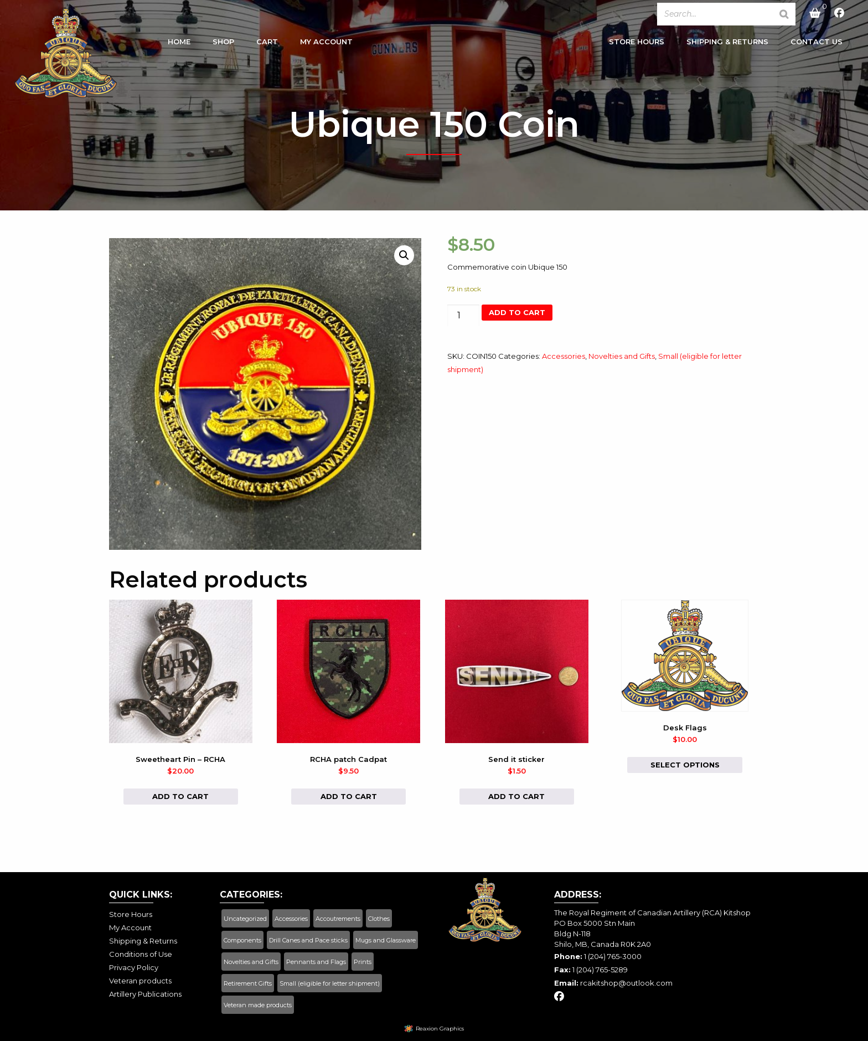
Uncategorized (245, 919)
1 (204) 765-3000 (613, 956)
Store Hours (636, 44)
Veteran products (140, 980)
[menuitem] (179, 47)
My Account (326, 44)
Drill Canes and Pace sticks (308, 940)
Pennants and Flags (316, 962)
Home (179, 44)
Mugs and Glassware (385, 940)
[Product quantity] (463, 315)
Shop (223, 44)
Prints (362, 962)
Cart (267, 44)
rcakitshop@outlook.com (626, 982)
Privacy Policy (133, 967)
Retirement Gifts (248, 983)
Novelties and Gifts (621, 356)
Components (242, 940)
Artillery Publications (145, 994)
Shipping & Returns (727, 44)
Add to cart (517, 312)
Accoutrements (338, 919)
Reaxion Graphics (440, 1028)
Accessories (563, 356)
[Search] (784, 14)
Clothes (379, 919)
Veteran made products (258, 1005)
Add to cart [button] (180, 796)
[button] (404, 255)
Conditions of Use (140, 954)
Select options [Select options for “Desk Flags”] (685, 764)
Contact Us (816, 44)
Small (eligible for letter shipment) (330, 983)
